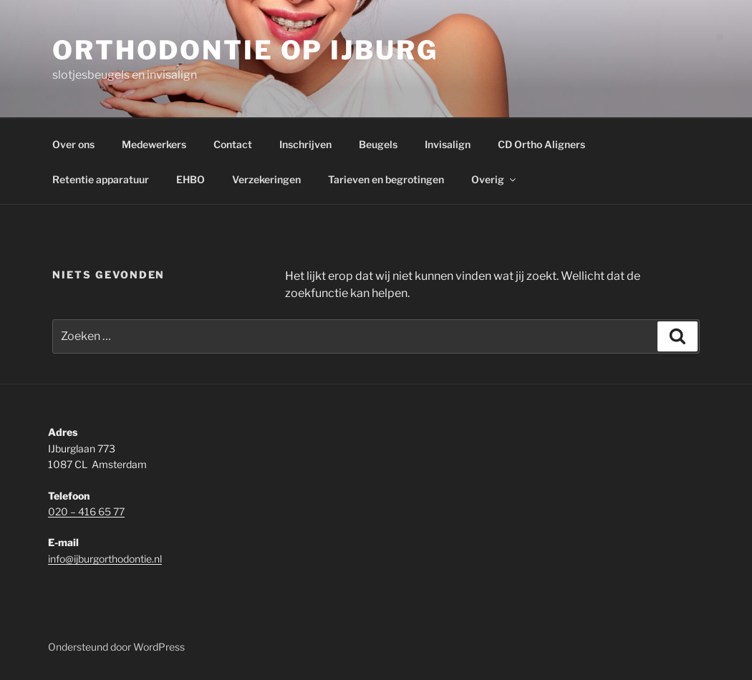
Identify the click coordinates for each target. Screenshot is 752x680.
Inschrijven (305, 144)
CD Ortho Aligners (541, 144)
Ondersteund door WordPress (116, 647)
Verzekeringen (266, 179)
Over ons (73, 144)
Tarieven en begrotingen (386, 179)
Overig (494, 179)
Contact (232, 144)
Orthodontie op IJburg (245, 50)
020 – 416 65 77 (86, 511)
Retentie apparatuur (100, 179)
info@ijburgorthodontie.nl (105, 559)
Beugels (378, 144)
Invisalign (448, 144)
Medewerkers (154, 144)
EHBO (190, 179)
